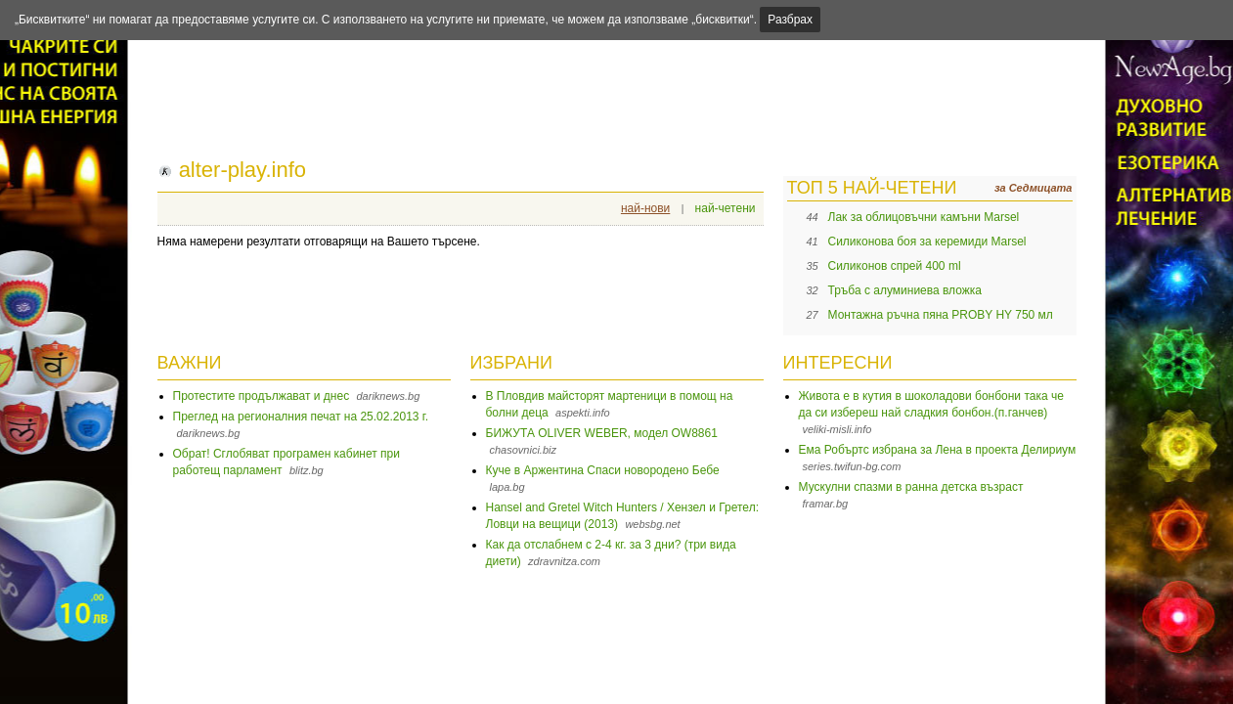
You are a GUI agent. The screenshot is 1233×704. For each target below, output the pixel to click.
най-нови (645, 208)
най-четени (725, 208)
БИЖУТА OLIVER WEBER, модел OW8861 (602, 433)
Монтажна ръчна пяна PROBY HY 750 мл (940, 315)
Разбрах (790, 19)
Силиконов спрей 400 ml (894, 266)
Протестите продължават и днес (261, 396)
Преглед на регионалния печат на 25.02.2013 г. (301, 416)
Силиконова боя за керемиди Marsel (927, 241)
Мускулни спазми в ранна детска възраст (911, 487)
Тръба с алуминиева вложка (905, 290)
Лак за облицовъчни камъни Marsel (924, 217)
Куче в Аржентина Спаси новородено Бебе (603, 470)
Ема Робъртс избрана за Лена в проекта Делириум (938, 450)
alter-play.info (242, 169)
